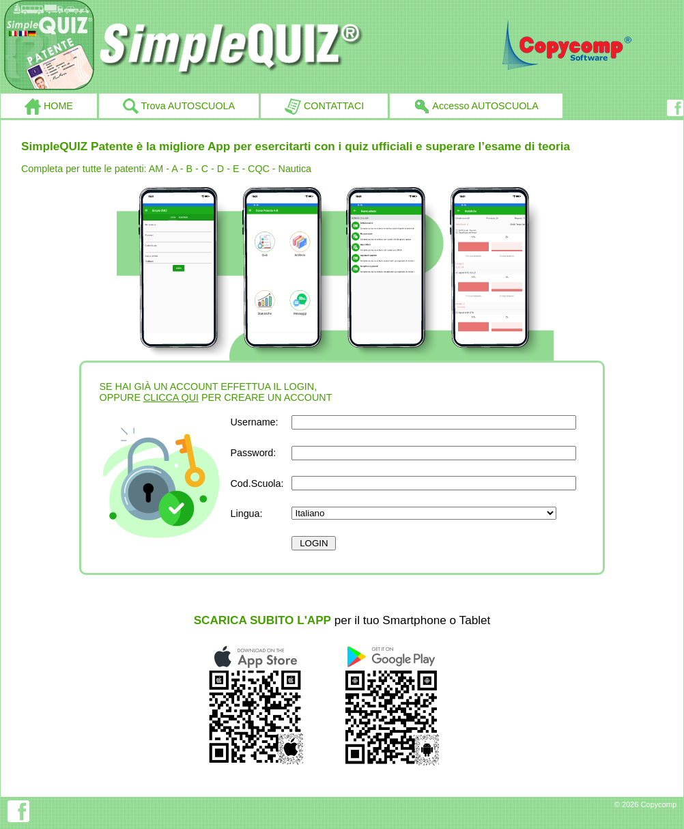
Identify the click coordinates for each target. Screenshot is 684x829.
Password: (253, 452)
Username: (255, 422)
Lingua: (247, 513)
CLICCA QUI (171, 397)
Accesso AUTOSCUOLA (476, 106)
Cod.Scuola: (257, 483)
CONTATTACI (324, 106)
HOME (49, 106)
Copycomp (658, 804)
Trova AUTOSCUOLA (179, 106)
